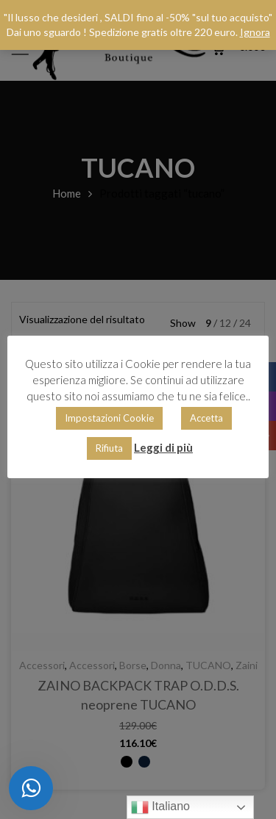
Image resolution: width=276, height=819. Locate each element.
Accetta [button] (206, 418)
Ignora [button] (255, 32)
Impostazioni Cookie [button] (109, 418)
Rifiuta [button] (109, 448)
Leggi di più (163, 447)
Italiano (160, 807)
